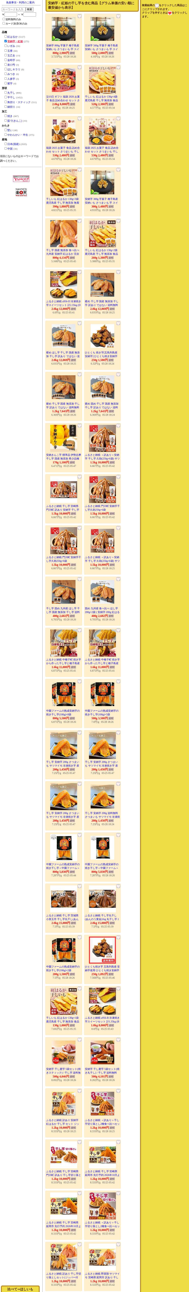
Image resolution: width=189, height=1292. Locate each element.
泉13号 (11, 64)
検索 (29, 9)
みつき (11, 74)
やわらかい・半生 (17, 135)
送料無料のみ (12, 19)
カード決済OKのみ (15, 23)
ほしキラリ (13, 69)
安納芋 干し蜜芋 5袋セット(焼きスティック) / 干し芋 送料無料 (63, 1073)
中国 (10, 148)
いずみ (11, 46)
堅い (10, 130)
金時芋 (11, 60)
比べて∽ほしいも (20, 1289)
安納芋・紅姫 (15, 41)
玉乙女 (11, 55)
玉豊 (10, 51)
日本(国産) (13, 144)
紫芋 (10, 83)
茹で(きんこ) (14, 120)
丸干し (11, 92)
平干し (11, 97)
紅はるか (12, 36)
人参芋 (11, 79)
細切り (11, 107)
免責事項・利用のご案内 (20, 2)
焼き (10, 116)
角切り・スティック (19, 102)
